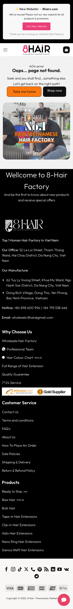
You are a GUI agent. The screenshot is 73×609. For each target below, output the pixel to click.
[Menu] (5, 50)
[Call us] (33, 569)
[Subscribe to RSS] (46, 569)
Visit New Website (36, 26)
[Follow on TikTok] (19, 569)
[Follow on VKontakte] (66, 569)
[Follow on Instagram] (13, 569)
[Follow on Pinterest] (39, 569)
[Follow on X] (26, 569)
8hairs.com (50, 9)
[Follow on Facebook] (6, 569)
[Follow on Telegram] (36, 576)
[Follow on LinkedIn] (53, 569)
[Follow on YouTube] (59, 569)
